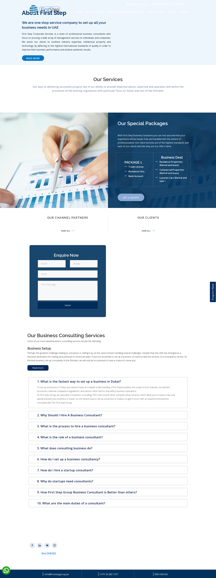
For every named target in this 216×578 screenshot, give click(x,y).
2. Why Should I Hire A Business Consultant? (69, 415)
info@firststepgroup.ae (165, 550)
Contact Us (120, 544)
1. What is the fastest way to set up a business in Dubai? (79, 381)
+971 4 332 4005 (161, 555)
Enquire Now (213, 291)
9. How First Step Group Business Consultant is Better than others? (87, 492)
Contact (184, 12)
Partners (113, 12)
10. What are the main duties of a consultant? (71, 503)
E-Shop (172, 12)
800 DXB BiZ (49, 553)
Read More (33, 58)
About (88, 12)
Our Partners (94, 550)
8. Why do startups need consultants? (65, 481)
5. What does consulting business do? (64, 448)
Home (79, 12)
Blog (162, 12)
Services (100, 12)
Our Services (94, 545)
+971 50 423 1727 (162, 561)
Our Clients (93, 555)
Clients (151, 12)
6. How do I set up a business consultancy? (68, 459)
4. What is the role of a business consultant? (70, 437)
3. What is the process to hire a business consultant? (76, 426)
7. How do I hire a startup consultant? (65, 470)
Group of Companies (132, 12)
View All (67, 231)
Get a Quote (131, 197)
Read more (38, 367)
